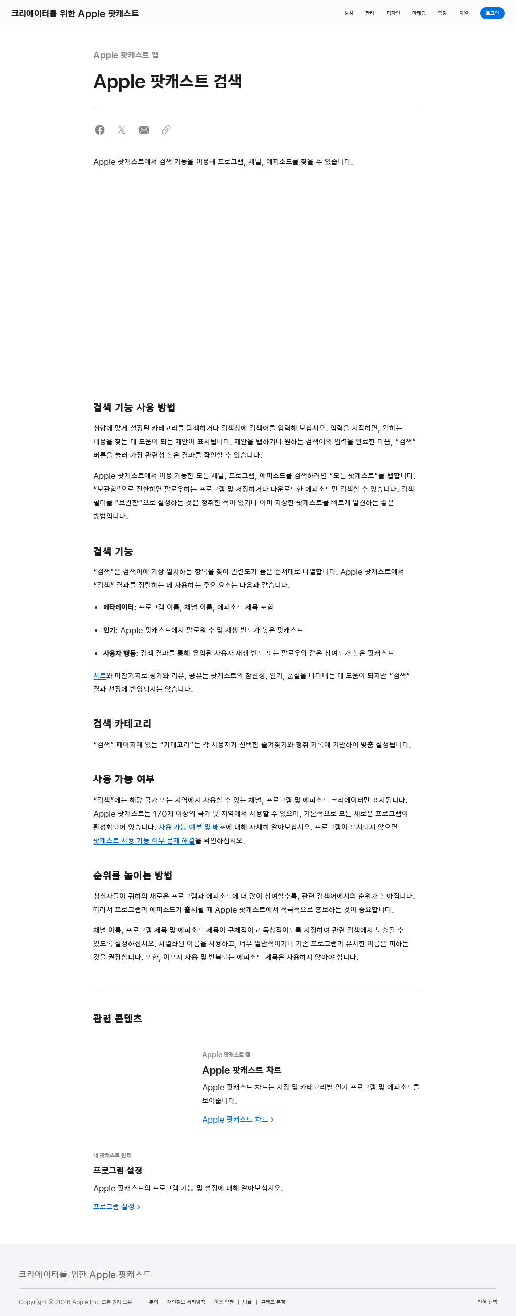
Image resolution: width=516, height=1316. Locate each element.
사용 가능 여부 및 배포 (192, 828)
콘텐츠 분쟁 (273, 1302)
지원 (463, 13)
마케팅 (419, 13)
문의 (153, 1302)
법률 (247, 1302)
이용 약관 (224, 1302)
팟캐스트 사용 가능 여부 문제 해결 (144, 841)
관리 (369, 13)
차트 (99, 676)
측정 (442, 13)
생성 (348, 13)
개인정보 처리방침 (186, 1302)
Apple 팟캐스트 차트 (235, 1120)
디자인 (393, 13)
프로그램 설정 (114, 1207)
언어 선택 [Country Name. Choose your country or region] (487, 1302)
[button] (99, 129)
